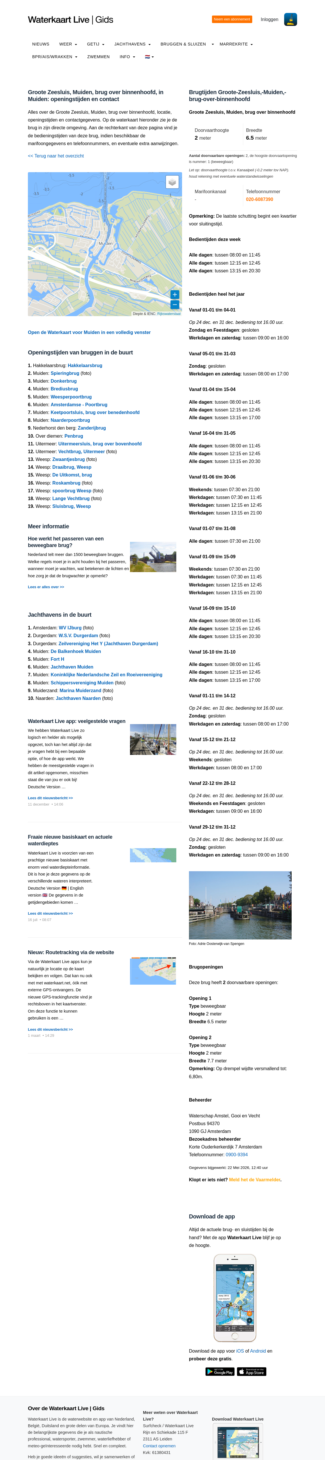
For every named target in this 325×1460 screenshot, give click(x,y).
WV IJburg (70, 627)
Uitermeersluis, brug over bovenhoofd (100, 443)
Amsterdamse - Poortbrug (79, 404)
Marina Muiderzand (80, 690)
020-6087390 (259, 199)
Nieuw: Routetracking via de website (71, 952)
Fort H (57, 659)
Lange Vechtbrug (71, 498)
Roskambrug (66, 483)
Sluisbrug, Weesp (71, 506)
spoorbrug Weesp (71, 490)
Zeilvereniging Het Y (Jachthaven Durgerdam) (108, 643)
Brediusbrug (64, 388)
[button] (172, 182)
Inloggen (269, 19)
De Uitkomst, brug (72, 474)
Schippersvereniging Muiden (82, 682)
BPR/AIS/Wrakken (54, 56)
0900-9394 (237, 1154)
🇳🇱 (149, 56)
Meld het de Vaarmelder (254, 1179)
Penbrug (73, 436)
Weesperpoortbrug (71, 396)
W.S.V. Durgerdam (78, 635)
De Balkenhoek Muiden (76, 651)
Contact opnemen (159, 1446)
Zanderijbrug (92, 428)
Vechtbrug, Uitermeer (81, 451)
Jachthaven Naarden (78, 698)
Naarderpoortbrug (70, 420)
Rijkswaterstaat (169, 314)
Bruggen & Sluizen (183, 44)
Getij (95, 44)
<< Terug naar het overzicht (56, 155)
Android (258, 1351)
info (127, 56)
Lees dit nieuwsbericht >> (50, 798)
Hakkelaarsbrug (85, 365)
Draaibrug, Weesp (71, 467)
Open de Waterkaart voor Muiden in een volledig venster (89, 332)
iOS (240, 1351)
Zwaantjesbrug (68, 459)
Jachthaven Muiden (72, 667)
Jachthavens (132, 44)
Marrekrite (236, 44)
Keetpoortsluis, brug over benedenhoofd (95, 412)
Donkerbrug (64, 381)
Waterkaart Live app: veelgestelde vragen (76, 721)
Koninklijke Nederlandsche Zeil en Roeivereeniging (106, 674)
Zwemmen (98, 56)
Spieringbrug (65, 373)
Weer (68, 44)
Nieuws (40, 44)
